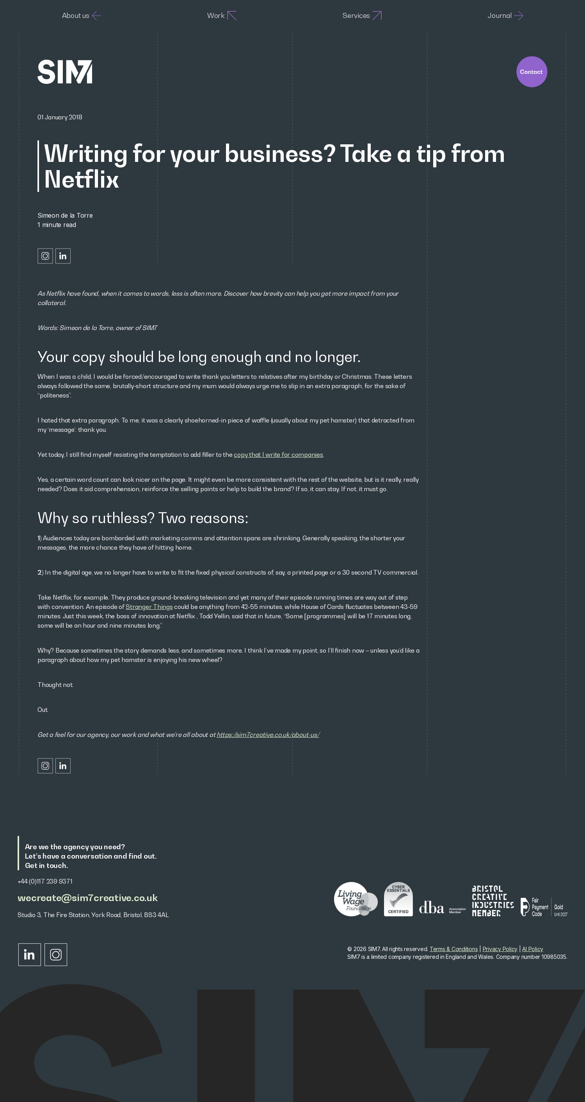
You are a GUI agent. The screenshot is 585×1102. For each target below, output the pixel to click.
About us (81, 15)
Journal (505, 15)
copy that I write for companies (278, 454)
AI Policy (532, 949)
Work (221, 15)
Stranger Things (149, 606)
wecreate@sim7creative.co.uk (87, 897)
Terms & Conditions (454, 949)
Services (362, 15)
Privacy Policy (500, 949)
